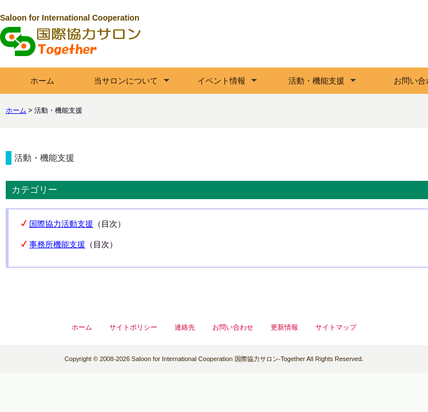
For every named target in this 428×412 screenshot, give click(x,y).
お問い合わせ (232, 327)
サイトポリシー (133, 327)
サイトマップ (335, 327)
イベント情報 (221, 80)
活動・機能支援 (316, 80)
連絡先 (185, 327)
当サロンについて (126, 80)
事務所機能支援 (57, 244)
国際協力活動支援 (61, 223)
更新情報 (284, 327)
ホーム (42, 80)
